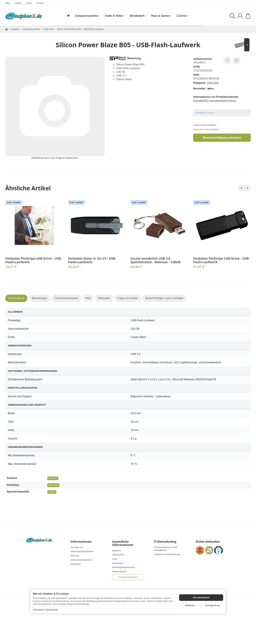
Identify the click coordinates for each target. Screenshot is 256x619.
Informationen (81, 541)
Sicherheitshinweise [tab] (66, 298)
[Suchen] (232, 16)
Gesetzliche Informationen (122, 543)
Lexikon (18, 3)
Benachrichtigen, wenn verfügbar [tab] (164, 298)
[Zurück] (241, 188)
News (29, 3)
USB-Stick (213, 82)
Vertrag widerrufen (128, 577)
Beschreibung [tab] (16, 298)
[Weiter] (247, 188)
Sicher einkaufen (208, 541)
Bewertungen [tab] (39, 298)
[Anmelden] (240, 16)
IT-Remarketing (165, 541)
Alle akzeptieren (201, 597)
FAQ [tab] (88, 298)
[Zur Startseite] (23, 16)
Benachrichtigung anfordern (222, 137)
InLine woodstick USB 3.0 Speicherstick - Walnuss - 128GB (155, 260)
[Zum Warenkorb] (248, 16)
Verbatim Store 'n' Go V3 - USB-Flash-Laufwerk (92, 260)
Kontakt (40, 3)
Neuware (52, 478)
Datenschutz (52, 609)
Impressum (38, 609)
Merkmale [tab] (104, 298)
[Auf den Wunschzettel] (227, 60)
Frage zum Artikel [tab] (127, 298)
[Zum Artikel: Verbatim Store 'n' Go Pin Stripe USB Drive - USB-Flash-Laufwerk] (241, 44)
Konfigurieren (212, 605)
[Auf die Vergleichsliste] (236, 60)
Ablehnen (190, 605)
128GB (51, 492)
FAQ (7, 3)
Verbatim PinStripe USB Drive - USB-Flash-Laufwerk (33, 260)
